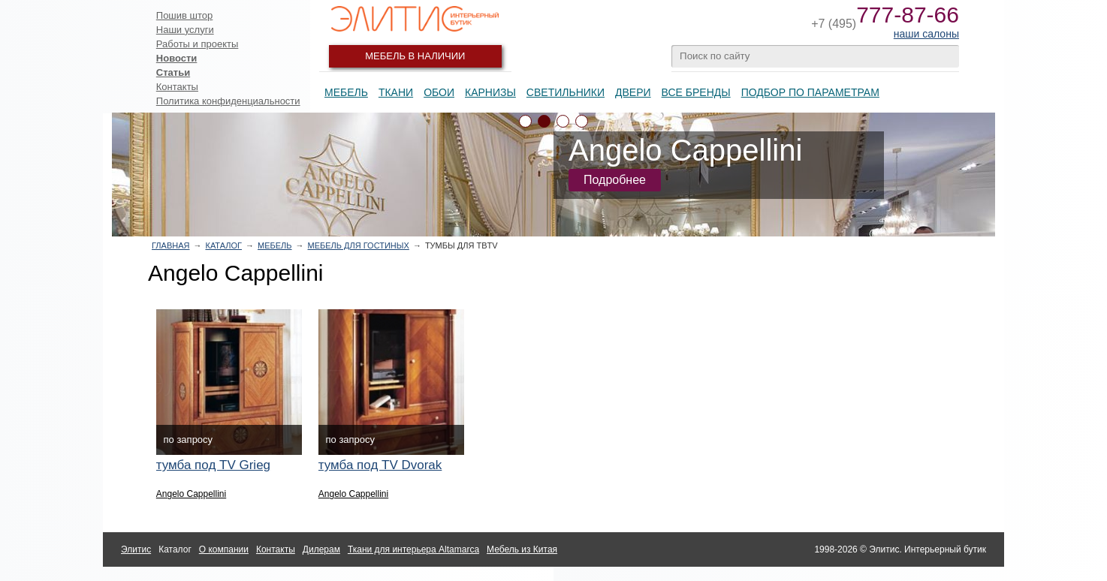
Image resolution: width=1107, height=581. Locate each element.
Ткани (396, 92)
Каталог (223, 245)
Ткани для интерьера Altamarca (413, 549)
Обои (439, 92)
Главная (170, 245)
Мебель (346, 92)
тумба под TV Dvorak (380, 465)
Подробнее (615, 179)
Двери (633, 92)
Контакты (177, 86)
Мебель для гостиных (358, 245)
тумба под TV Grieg (213, 465)
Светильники (565, 92)
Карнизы (490, 92)
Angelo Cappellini (191, 494)
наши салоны (926, 34)
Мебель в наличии (415, 56)
